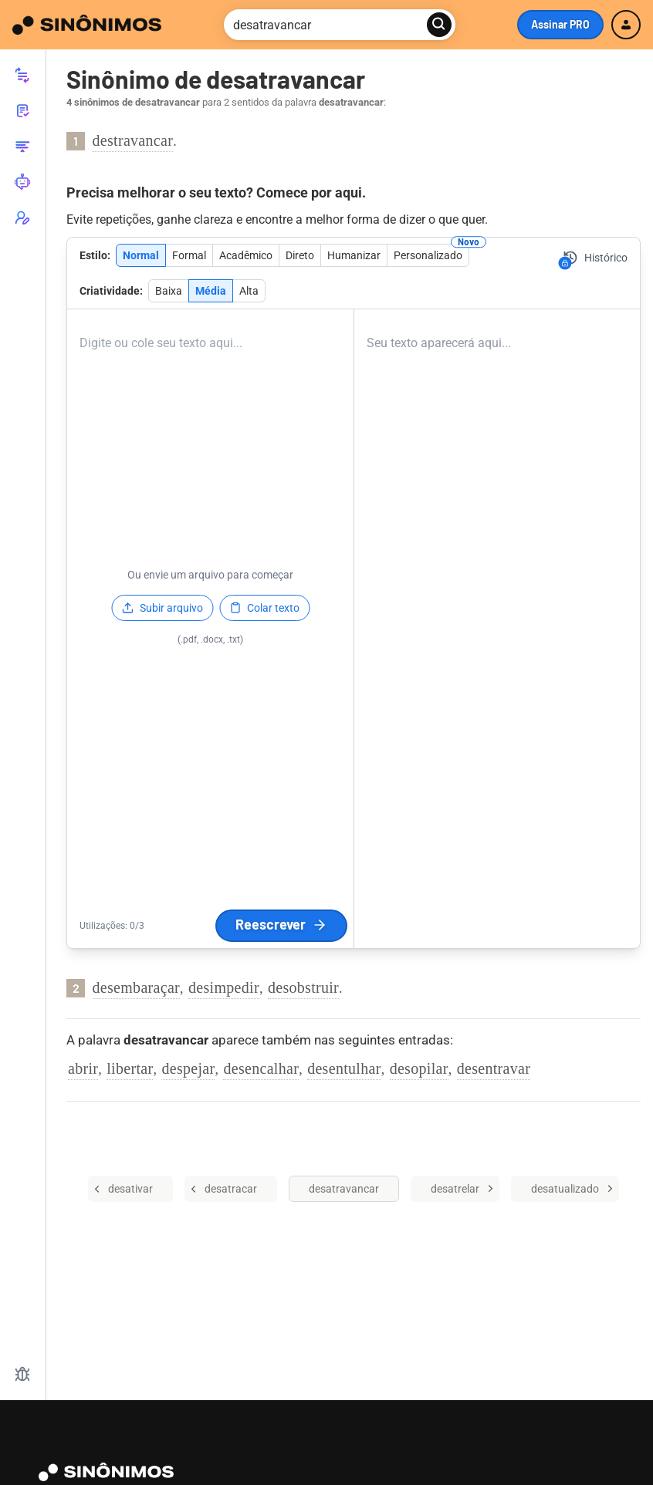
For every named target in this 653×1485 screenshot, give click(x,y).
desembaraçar (137, 987)
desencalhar (261, 1068)
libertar (130, 1068)
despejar (188, 1068)
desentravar (493, 1068)
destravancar (133, 140)
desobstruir (303, 987)
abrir (83, 1068)
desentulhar (344, 1068)
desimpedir (223, 987)
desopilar (419, 1068)
